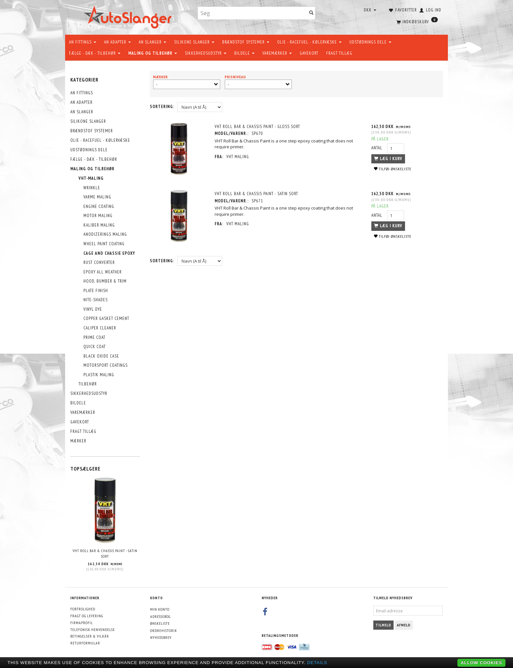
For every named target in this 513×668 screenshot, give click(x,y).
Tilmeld (383, 624)
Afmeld (404, 624)
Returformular (85, 642)
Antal (377, 148)
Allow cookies (481, 662)
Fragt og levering (86, 615)
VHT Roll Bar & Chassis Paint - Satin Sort (105, 553)
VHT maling (238, 156)
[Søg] (311, 13)
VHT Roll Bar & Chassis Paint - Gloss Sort (257, 126)
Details (317, 662)
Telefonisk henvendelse (92, 629)
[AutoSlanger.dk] (129, 16)
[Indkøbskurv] (416, 21)
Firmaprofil (81, 622)
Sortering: (162, 106)
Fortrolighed (82, 608)
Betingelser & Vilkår (89, 636)
